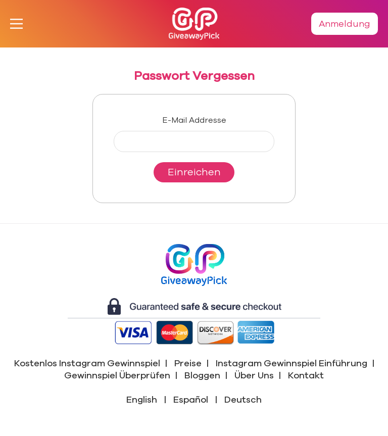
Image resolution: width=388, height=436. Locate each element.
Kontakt (306, 375)
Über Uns (254, 375)
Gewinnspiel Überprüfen (117, 375)
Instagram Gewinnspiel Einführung (291, 363)
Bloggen (202, 375)
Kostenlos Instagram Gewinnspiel (87, 363)
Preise (188, 363)
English (141, 400)
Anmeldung (344, 24)
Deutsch (243, 400)
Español (190, 400)
